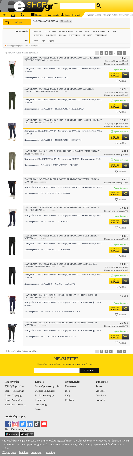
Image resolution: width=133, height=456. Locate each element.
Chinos (35, 41)
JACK (87, 31)
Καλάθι (53, 14)
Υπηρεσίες (100, 391)
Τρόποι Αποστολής (13, 400)
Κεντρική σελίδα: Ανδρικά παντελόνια (22, 53)
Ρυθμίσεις (24, 452)
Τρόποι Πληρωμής (13, 395)
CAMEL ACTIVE (39, 31)
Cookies (38, 409)
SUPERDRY (88, 35)
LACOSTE (112, 31)
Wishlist (120, 80)
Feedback (69, 400)
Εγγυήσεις (100, 400)
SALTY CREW (74, 35)
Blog (67, 391)
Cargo (43, 41)
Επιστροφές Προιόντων (15, 404)
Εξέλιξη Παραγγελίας (14, 386)
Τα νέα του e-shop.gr (44, 395)
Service (99, 386)
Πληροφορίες (9, 452)
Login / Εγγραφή (70, 15)
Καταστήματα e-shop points (47, 386)
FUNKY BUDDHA (66, 31)
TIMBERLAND (101, 35)
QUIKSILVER (51, 35)
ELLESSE (52, 31)
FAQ (67, 395)
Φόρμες (51, 41)
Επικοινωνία (71, 386)
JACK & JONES (99, 31)
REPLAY (62, 35)
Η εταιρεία (40, 400)
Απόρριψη (36, 452)
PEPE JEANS (37, 35)
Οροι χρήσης (41, 404)
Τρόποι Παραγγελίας (14, 391)
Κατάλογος (38, 14)
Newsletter (66, 359)
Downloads (101, 395)
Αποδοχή (51, 452)
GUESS (79, 31)
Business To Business (45, 391)
